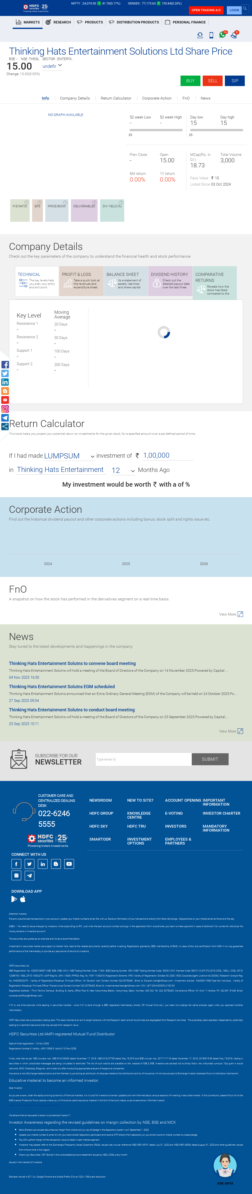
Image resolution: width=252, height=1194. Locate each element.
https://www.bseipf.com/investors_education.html (34, 1105)
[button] (53, 66)
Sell (213, 80)
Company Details (75, 98)
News (205, 98)
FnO (186, 98)
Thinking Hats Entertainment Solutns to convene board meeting (72, 663)
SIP (235, 80)
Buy (190, 80)
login (234, 10)
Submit (210, 759)
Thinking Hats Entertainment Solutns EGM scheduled (62, 686)
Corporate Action (157, 98)
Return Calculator (116, 98)
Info (45, 98)
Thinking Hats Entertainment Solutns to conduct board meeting (72, 709)
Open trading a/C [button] (206, 10)
